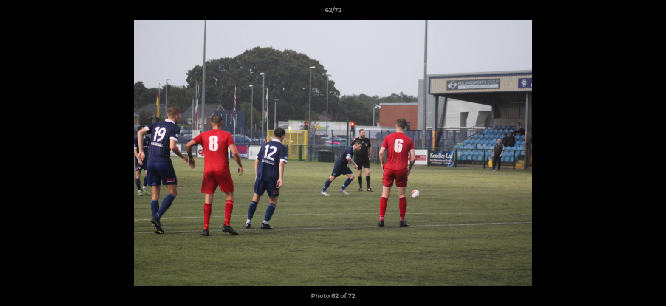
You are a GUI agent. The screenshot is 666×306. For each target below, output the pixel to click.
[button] (651, 12)
